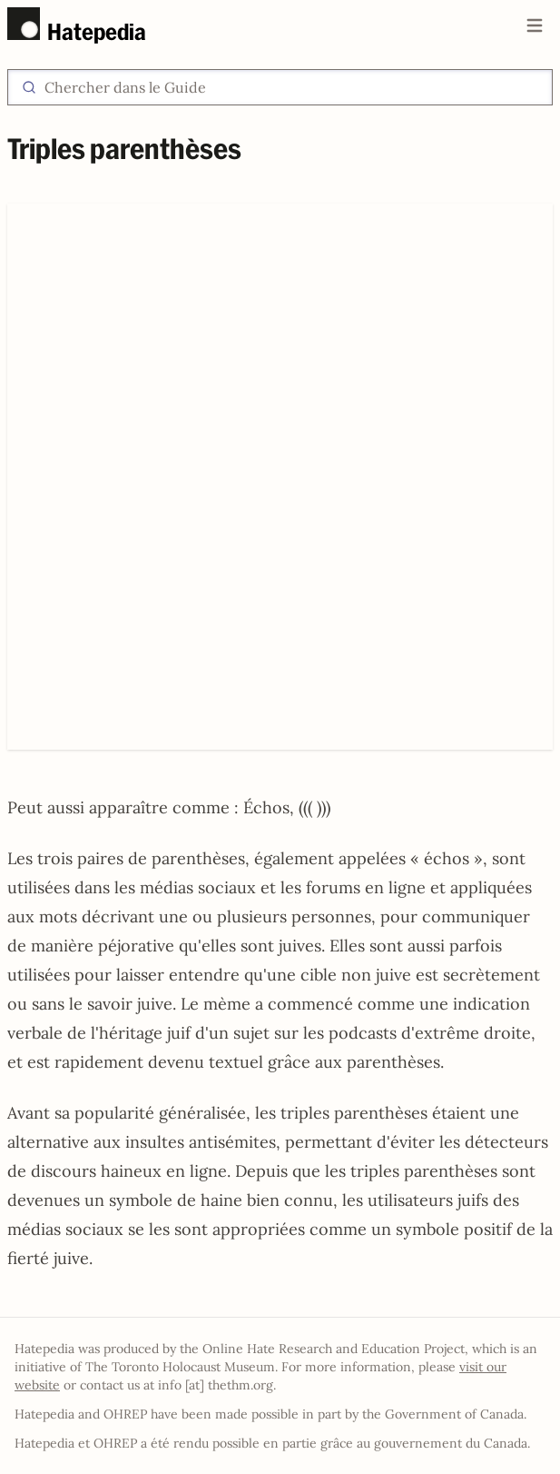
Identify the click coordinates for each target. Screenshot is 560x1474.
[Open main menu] (534, 25)
